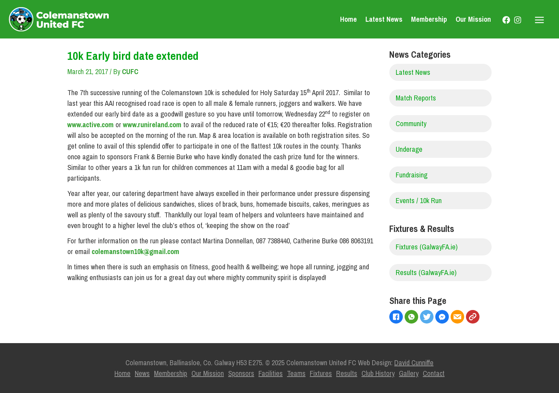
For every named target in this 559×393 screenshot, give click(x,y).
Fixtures (321, 373)
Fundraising (411, 175)
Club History (378, 373)
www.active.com (90, 124)
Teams (296, 373)
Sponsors (241, 373)
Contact (434, 373)
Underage (409, 149)
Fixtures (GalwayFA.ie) (427, 247)
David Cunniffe (414, 362)
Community (411, 123)
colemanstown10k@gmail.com (135, 251)
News (142, 373)
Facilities (270, 373)
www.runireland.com (152, 124)
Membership (429, 19)
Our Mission (473, 19)
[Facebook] (506, 20)
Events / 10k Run (419, 200)
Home (348, 19)
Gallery (409, 373)
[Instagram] (518, 20)
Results (346, 373)
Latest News (383, 19)
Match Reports (416, 98)
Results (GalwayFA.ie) (426, 272)
